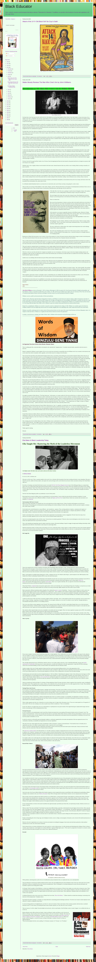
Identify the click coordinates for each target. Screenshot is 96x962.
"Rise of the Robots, (59, 895)
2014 (8, 101)
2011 (8, 106)
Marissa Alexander (43, 793)
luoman (50, 956)
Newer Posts (25, 946)
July (9, 76)
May (9, 91)
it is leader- (30, 499)
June (9, 89)
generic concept (58, 590)
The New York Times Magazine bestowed (60, 485)
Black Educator (18, 6)
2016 (8, 65)
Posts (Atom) (30, 948)
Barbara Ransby (27, 473)
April (9, 93)
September (10, 72)
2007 (8, 114)
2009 (8, 110)
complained (34, 585)
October (9, 70)
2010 (8, 108)
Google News (15, 130)
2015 (8, 67)
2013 (8, 102)
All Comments (9, 55)
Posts (7, 53)
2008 (8, 112)
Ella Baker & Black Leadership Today (36, 440)
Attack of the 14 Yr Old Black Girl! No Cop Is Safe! (40, 21)
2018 (8, 61)
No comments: (39, 76)
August (9, 74)
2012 (8, 104)
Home (57, 946)
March (9, 95)
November (10, 68)
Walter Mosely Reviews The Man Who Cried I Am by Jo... (13, 83)
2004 (8, 119)
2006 (8, 115)
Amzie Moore (48, 581)
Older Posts (88, 946)
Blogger (58, 956)
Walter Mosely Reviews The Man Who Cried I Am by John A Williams (47, 82)
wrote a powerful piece (45, 676)
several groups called (34, 788)
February (9, 96)
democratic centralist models (30, 730)
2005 (8, 117)
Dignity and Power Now (57, 497)
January (9, 98)
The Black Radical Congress (56, 916)
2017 (8, 63)
